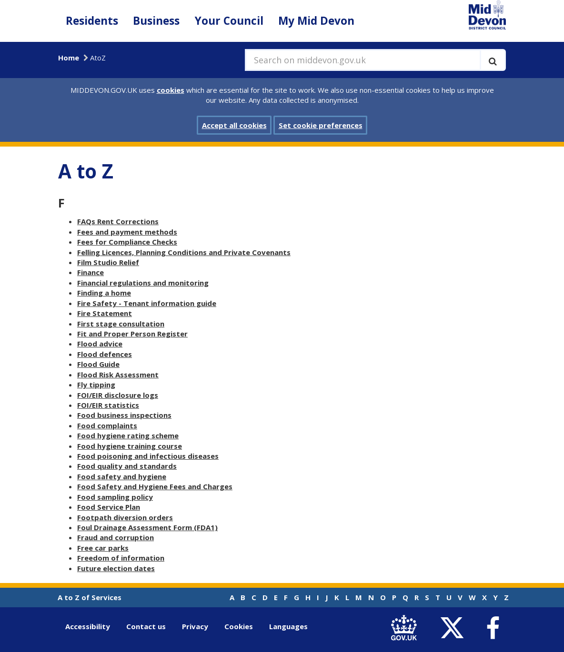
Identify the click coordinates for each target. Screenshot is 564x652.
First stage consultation (120, 323)
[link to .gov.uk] (406, 628)
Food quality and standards (127, 466)
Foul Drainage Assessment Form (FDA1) (147, 527)
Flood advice (99, 343)
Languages (288, 626)
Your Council (229, 20)
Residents (92, 20)
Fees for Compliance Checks (127, 242)
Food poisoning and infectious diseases (148, 456)
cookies (170, 90)
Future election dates (116, 568)
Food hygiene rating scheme (128, 435)
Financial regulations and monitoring (143, 282)
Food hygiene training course (129, 446)
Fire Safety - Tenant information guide (146, 303)
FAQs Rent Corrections (118, 221)
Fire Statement (104, 313)
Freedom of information (120, 558)
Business (156, 20)
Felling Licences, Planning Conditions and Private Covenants (184, 252)
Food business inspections (124, 415)
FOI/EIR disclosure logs (117, 395)
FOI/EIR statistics (108, 405)
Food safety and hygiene (121, 476)
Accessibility (87, 626)
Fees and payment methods (127, 232)
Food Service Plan (108, 507)
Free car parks (103, 548)
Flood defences (104, 354)
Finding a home (104, 292)
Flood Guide (98, 364)
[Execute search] (493, 60)
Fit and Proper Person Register (132, 333)
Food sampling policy (115, 497)
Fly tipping (96, 384)
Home (68, 57)
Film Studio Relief (108, 262)
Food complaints (107, 425)
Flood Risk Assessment (118, 374)
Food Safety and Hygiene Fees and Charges (154, 486)
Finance (90, 272)
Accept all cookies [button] (234, 125)
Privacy (195, 626)
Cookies (238, 626)
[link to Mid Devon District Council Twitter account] (454, 628)
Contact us (146, 626)
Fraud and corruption (115, 537)
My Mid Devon (316, 20)
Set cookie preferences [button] (321, 125)
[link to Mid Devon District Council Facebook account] (492, 628)
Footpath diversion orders (125, 517)
